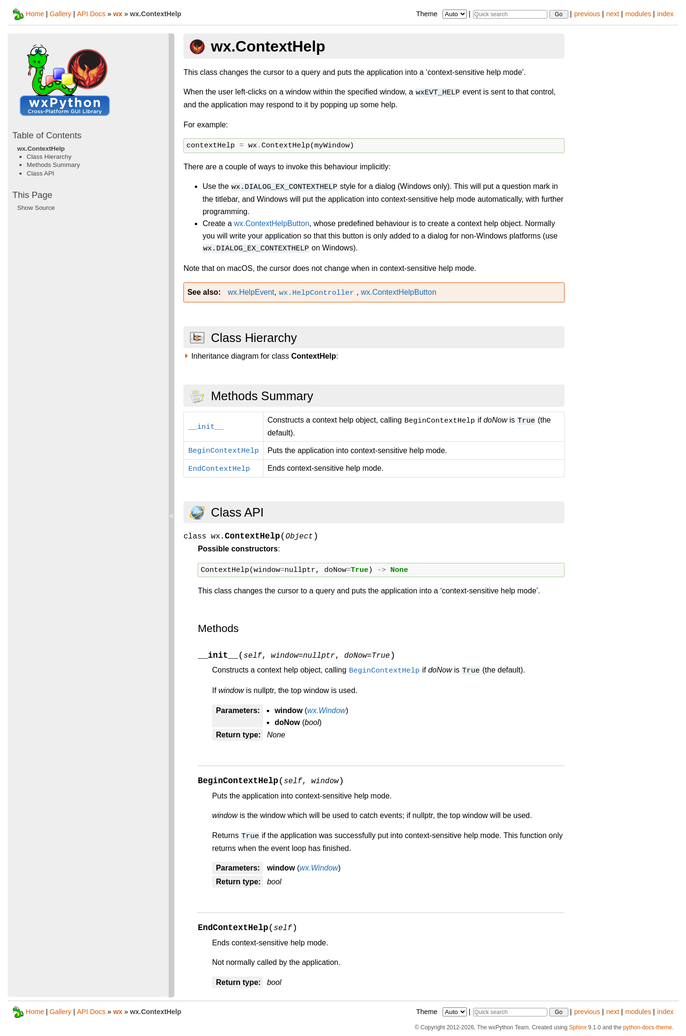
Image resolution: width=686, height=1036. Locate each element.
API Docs (91, 14)
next (612, 14)
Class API (40, 173)
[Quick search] (510, 14)
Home (35, 14)
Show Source (36, 207)
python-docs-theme (647, 1027)
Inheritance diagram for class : (264, 356)
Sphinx (577, 1027)
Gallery (60, 14)
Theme (442, 14)
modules (638, 14)
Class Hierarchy (49, 156)
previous (587, 14)
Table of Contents (46, 135)
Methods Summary (53, 164)
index (665, 14)
